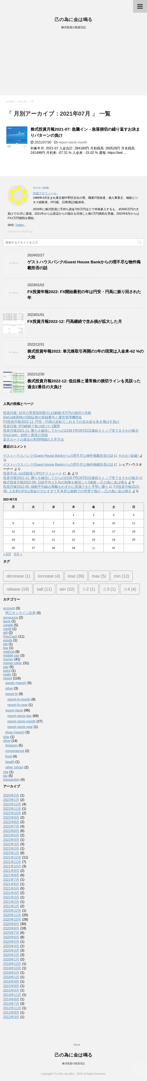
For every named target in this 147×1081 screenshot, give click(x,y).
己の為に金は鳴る (73, 19)
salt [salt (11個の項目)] (44, 589)
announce (10, 617)
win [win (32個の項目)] (67, 589)
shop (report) (15, 732)
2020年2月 (11, 955)
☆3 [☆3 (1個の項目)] (109, 589)
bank (7, 621)
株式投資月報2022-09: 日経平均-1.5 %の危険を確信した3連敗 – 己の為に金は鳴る (65, 482)
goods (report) (16, 683)
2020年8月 (11, 928)
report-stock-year (20, 727)
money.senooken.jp (20, 231)
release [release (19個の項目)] (18, 589)
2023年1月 (11, 800)
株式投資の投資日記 (73, 1063)
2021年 (22, 101)
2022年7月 (11, 826)
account (9, 608)
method (8, 651)
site (5, 772)
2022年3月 (11, 844)
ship (6, 737)
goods (7, 640)
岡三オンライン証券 (20, 613)
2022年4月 (11, 840)
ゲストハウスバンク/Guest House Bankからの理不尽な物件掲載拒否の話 (58, 455)
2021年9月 (11, 871)
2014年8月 (11, 999)
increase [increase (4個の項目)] (49, 576)
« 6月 (7, 554)
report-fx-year (17, 705)
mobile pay (11, 655)
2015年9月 (11, 986)
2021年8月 (11, 875)
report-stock (14, 710)
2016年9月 (11, 981)
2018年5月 (11, 972)
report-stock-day (19, 716)
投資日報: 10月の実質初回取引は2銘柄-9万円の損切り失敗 (47, 413)
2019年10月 (12, 968)
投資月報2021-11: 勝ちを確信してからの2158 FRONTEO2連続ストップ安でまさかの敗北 (71, 430)
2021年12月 (12, 857)
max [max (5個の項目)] (99, 576)
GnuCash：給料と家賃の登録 (25, 435)
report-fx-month (18, 699)
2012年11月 (12, 1008)
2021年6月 (11, 884)
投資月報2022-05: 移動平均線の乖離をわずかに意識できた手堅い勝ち (55, 486)
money (8, 659)
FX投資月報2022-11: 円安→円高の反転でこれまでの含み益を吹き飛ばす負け (61, 421)
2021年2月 (11, 902)
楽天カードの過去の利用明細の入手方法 (33, 439)
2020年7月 (11, 933)
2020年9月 (11, 924)
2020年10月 (12, 919)
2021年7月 (11, 879)
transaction (11, 779)
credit (7, 629)
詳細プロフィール (44, 193)
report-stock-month (73, 142)
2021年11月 (12, 862)
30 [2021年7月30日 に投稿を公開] (93, 547)
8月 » (18, 554)
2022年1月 (11, 853)
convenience (14, 751)
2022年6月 (11, 831)
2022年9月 (11, 817)
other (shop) (14, 767)
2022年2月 (11, 848)
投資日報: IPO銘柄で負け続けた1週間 (31, 426)
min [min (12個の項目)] (121, 576)
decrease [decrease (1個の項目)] (18, 576)
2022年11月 (12, 808)
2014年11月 (12, 995)
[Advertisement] (73, 63)
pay (6, 667)
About (76, 1044)
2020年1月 (11, 959)
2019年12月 (12, 964)
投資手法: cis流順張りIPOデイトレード (32, 473)
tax (5, 776)
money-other (12, 663)
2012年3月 (11, 1017)
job (5, 644)
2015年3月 (11, 990)
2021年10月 (12, 866)
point (7, 670)
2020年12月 (12, 910)
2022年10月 (12, 813)
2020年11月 (12, 915)
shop (7, 741)
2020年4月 (11, 946)
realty (7, 674)
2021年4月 (11, 893)
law (5, 648)
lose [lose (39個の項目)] (76, 576)
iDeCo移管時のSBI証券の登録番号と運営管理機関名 (42, 417)
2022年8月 (11, 822)
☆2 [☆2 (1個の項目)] (88, 589)
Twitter (19, 225)
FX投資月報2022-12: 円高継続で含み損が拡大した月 (74, 321)
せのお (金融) (129, 455)
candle (8, 625)
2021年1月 (11, 906)
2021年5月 (11, 888)
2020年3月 (11, 950)
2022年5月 (11, 835)
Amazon (11, 745)
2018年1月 (11, 977)
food (8, 756)
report (7, 678)
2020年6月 (11, 937)
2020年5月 (11, 941)
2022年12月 (12, 804)
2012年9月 (11, 1012)
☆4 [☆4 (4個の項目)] (129, 589)
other (9, 688)
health (10, 762)
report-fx (11, 694)
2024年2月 (11, 795)
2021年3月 (11, 897)
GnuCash (10, 636)
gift (5, 633)
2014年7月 (11, 1003)
